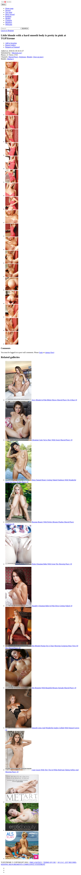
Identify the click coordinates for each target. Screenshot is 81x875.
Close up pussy (38, 57)
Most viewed (9, 14)
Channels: (4, 57)
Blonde (29, 57)
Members (8, 22)
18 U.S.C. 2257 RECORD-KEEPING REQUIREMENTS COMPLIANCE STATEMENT (39, 863)
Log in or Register (7, 31)
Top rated (8, 12)
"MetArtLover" (16, 53)
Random (8, 16)
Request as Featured (12, 47)
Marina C (10, 59)
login (41, 352)
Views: (11, 55)
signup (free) (49, 352)
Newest (8, 10)
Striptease (22, 57)
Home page (9, 8)
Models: (4, 59)
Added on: (4, 51)
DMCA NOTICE (36, 862)
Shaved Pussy (13, 57)
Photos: (3, 55)
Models (8, 18)
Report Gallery (10, 45)
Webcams (8, 24)
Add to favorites (11, 43)
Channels (8, 20)
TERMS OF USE (49, 862)
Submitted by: (6, 53)
